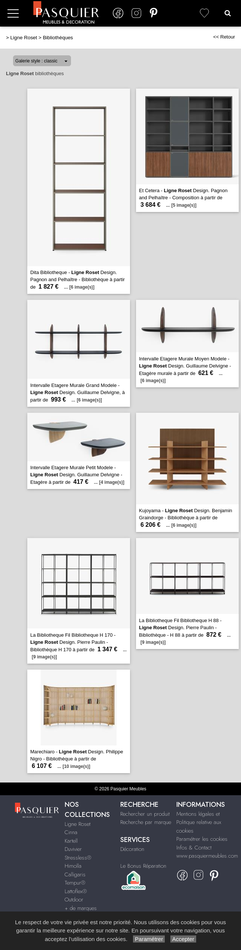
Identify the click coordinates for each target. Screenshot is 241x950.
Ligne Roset (23, 37)
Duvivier (73, 849)
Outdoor (74, 899)
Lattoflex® (76, 891)
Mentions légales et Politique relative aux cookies (198, 822)
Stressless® (78, 858)
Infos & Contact (193, 847)
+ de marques (81, 908)
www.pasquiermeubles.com (207, 856)
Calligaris (75, 874)
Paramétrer (148, 939)
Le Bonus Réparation (143, 866)
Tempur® (75, 883)
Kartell (71, 841)
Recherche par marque (145, 822)
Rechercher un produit (145, 814)
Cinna (71, 832)
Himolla (73, 866)
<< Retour (224, 37)
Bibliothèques (58, 37)
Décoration (132, 849)
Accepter (183, 939)
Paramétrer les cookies (202, 839)
